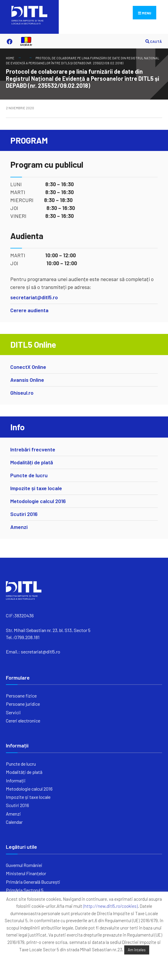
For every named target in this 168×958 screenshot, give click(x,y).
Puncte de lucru (29, 475)
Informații (16, 780)
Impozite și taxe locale (36, 488)
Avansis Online (27, 380)
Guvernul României (24, 865)
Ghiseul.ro (21, 392)
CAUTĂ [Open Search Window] (153, 41)
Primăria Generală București (33, 882)
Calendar (14, 822)
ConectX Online (28, 367)
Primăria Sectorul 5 (24, 890)
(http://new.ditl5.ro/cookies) (110, 906)
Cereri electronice (23, 720)
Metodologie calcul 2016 (38, 501)
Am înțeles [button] (137, 949)
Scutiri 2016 (24, 514)
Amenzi (19, 527)
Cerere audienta (29, 310)
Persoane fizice (21, 695)
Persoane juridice (23, 704)
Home (10, 58)
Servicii (13, 712)
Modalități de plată (31, 462)
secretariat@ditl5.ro (34, 297)
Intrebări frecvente (32, 449)
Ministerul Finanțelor (26, 873)
